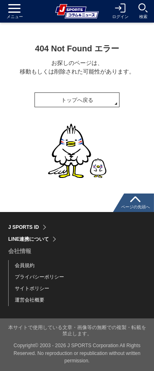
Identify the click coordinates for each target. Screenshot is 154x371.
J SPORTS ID (23, 227)
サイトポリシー (32, 288)
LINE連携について (28, 239)
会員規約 (24, 265)
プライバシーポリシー (39, 277)
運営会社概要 (29, 300)
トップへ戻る (77, 100)
